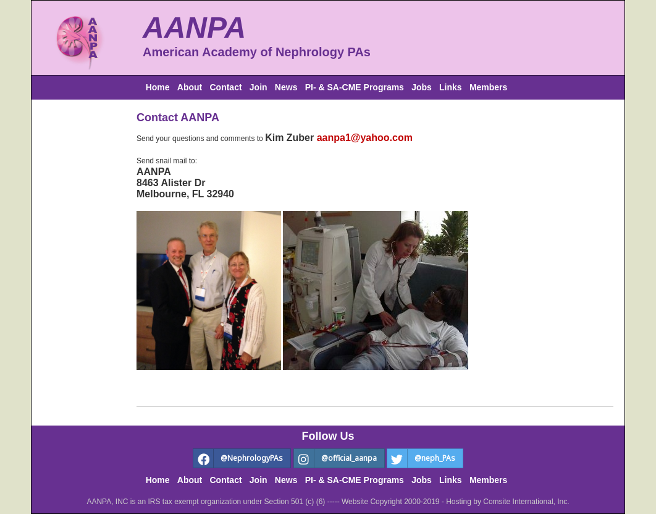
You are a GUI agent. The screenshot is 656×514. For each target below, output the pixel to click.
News (286, 87)
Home (158, 87)
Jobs (421, 87)
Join (258, 87)
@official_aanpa (335, 458)
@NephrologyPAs (238, 458)
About (189, 87)
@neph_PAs (421, 458)
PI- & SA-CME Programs (354, 87)
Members (488, 87)
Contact (225, 87)
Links (450, 87)
